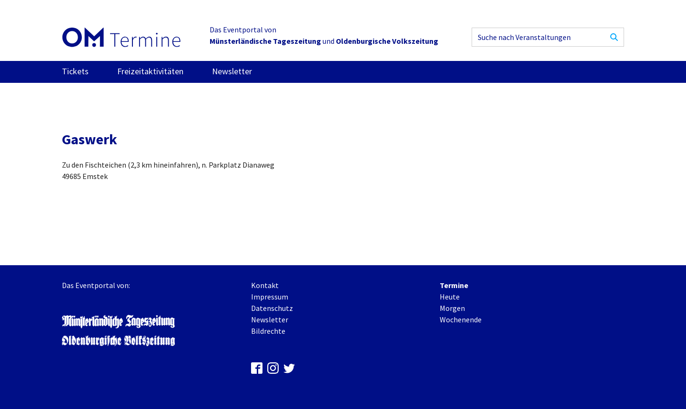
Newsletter (232, 71)
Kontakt (265, 285)
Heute (450, 296)
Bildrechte (268, 331)
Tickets (75, 71)
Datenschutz (272, 308)
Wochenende (461, 319)
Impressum (269, 296)
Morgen (452, 308)
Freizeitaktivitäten (150, 71)
